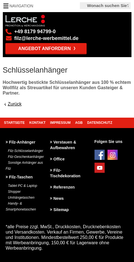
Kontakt (37, 123)
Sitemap (61, 209)
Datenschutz (99, 123)
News (58, 198)
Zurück (15, 104)
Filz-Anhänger (22, 142)
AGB (79, 123)
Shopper (14, 192)
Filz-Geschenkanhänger (26, 157)
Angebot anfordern (44, 48)
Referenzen (63, 187)
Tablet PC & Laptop (22, 186)
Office (59, 159)
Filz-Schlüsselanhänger (25, 151)
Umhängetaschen (21, 198)
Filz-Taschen (21, 177)
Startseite (14, 123)
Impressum (60, 123)
